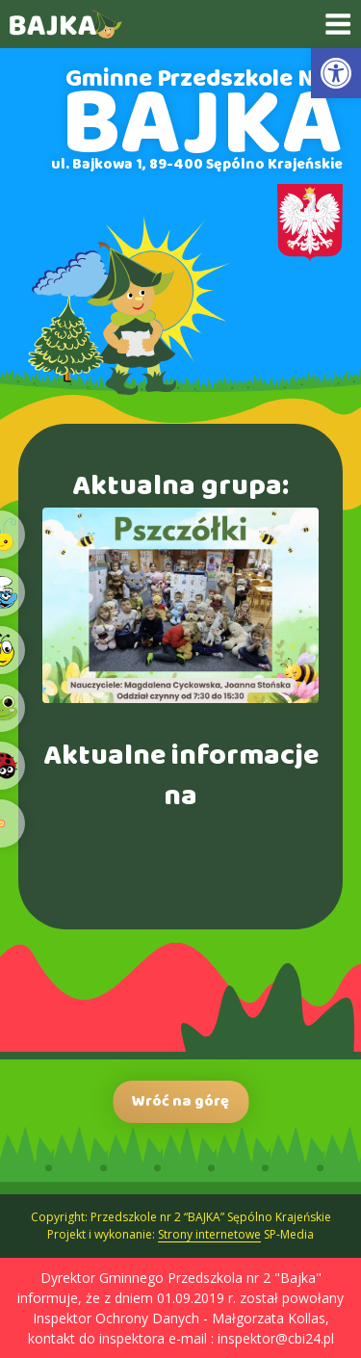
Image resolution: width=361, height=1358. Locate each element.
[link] (336, 73)
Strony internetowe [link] (209, 1234)
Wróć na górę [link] (180, 1101)
